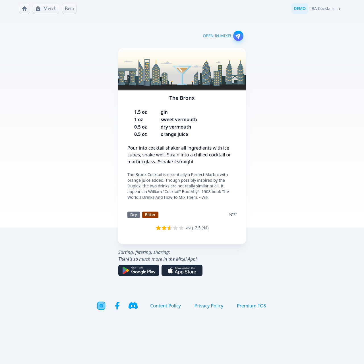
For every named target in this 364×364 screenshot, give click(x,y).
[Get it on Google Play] (138, 270)
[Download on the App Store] (182, 270)
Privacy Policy (209, 306)
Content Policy (165, 306)
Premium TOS (251, 306)
